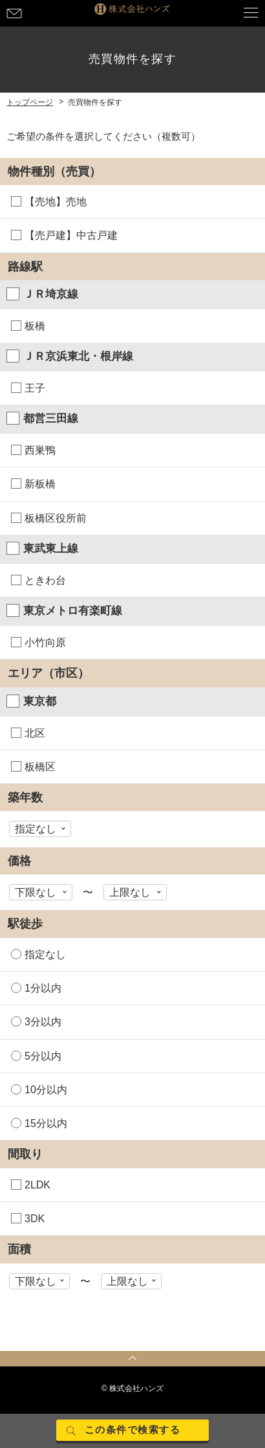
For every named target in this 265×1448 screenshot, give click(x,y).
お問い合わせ (14, 13)
